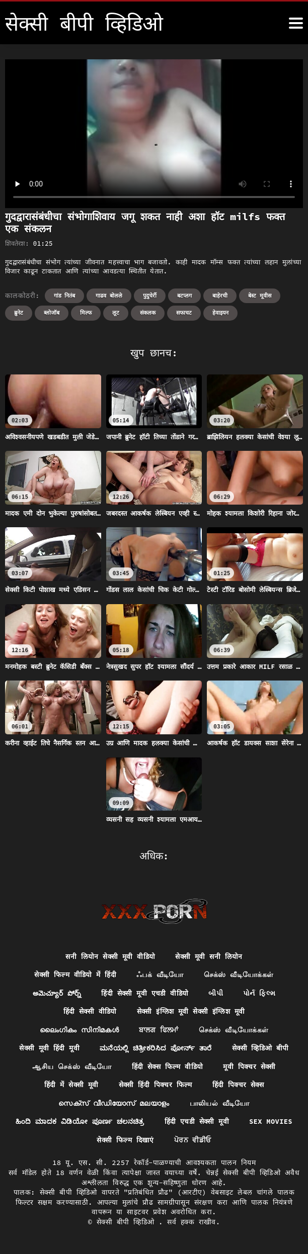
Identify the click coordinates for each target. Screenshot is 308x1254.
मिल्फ (86, 312)
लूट (115, 312)
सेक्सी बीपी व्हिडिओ (128, 1223)
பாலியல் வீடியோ (220, 1104)
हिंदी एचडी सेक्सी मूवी (229, 1122)
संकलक (148, 312)
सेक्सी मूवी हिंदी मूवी (48, 1048)
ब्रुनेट (18, 312)
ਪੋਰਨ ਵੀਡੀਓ (225, 1141)
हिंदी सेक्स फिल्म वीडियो (167, 1067)
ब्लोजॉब (51, 312)
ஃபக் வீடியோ (160, 975)
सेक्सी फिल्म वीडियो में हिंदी (75, 975)
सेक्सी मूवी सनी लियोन (209, 956)
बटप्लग (184, 295)
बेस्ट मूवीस (259, 295)
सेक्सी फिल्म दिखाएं (157, 1141)
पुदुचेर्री (150, 295)
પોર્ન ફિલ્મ (260, 993)
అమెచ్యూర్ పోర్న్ (56, 993)
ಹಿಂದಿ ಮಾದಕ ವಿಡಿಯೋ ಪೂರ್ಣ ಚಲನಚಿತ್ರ (111, 1122)
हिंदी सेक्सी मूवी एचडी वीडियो (145, 993)
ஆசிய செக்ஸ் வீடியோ (71, 1067)
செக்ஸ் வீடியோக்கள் (239, 975)
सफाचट (184, 312)
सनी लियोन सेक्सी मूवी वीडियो (110, 956)
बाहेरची (219, 295)
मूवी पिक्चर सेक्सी (250, 1067)
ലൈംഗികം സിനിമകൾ (79, 1030)
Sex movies (86, 1141)
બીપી (216, 993)
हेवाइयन (220, 312)
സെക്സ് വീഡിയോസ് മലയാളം (113, 1104)
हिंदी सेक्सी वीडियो (89, 1011)
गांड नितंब (64, 295)
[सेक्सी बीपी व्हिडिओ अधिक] (296, 23)
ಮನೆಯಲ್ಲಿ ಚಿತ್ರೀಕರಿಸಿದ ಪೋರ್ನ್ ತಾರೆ (155, 1048)
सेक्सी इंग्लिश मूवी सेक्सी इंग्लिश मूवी (191, 1011)
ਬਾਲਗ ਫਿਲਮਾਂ (159, 1030)
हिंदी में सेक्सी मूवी (70, 1085)
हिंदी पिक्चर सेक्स (238, 1085)
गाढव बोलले (109, 295)
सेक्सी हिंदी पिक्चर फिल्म (155, 1085)
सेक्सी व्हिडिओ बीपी (261, 1048)
